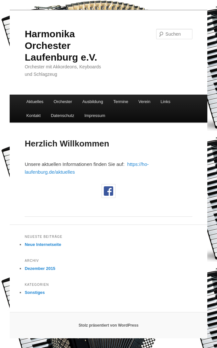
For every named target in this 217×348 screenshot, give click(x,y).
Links (165, 101)
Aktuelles (35, 101)
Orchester (63, 101)
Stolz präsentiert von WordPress (108, 325)
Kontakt (34, 115)
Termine (120, 101)
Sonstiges (35, 292)
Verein (144, 101)
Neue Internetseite (43, 244)
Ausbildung (92, 101)
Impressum (94, 115)
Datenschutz (62, 115)
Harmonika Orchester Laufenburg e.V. (61, 46)
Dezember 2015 (40, 268)
